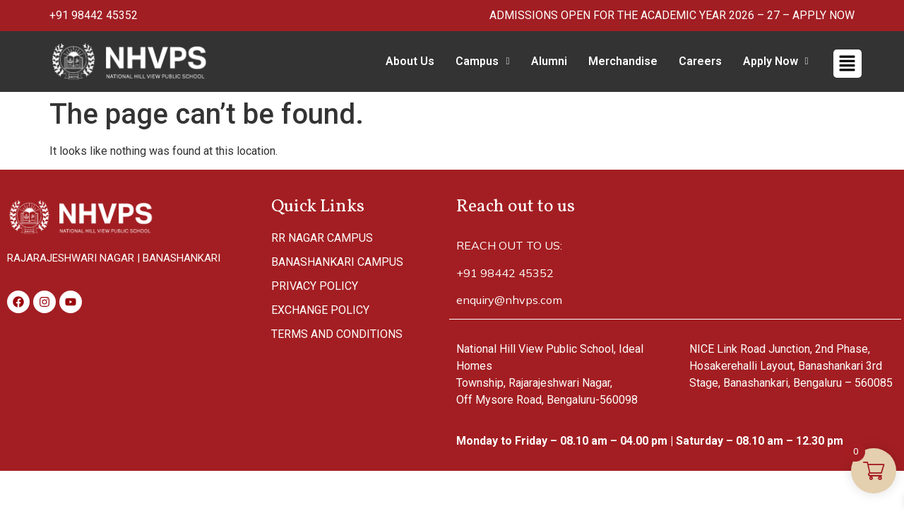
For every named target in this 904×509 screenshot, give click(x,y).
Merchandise (623, 61)
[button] (482, 61)
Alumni (549, 61)
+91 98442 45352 (93, 15)
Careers (700, 61)
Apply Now (776, 61)
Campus (482, 61)
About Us (410, 61)
